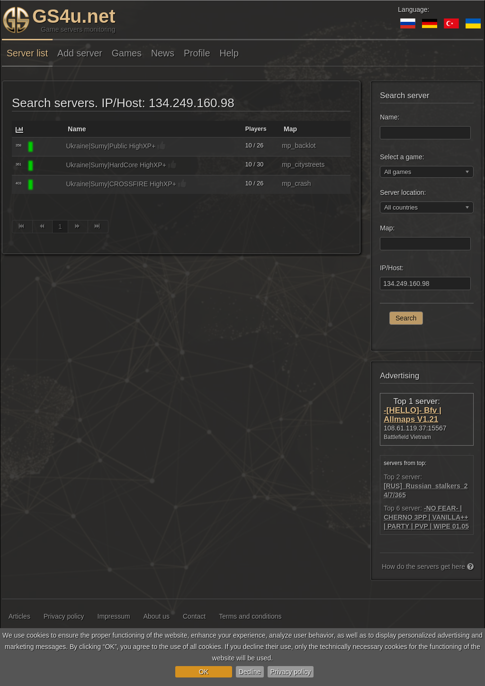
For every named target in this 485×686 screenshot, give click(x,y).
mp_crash (296, 183)
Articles (19, 616)
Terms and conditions (250, 616)
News (162, 53)
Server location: (403, 192)
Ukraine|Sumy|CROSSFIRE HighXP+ (121, 184)
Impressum (114, 616)
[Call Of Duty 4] (48, 147)
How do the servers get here (428, 566)
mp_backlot (299, 145)
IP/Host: (392, 268)
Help (229, 53)
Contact (194, 616)
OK (203, 672)
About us (157, 616)
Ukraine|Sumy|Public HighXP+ (110, 146)
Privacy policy (290, 672)
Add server (79, 53)
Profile (197, 53)
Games (127, 53)
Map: (387, 228)
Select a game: (402, 157)
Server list (27, 53)
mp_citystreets (303, 164)
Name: (389, 117)
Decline (250, 672)
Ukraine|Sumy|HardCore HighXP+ (116, 165)
